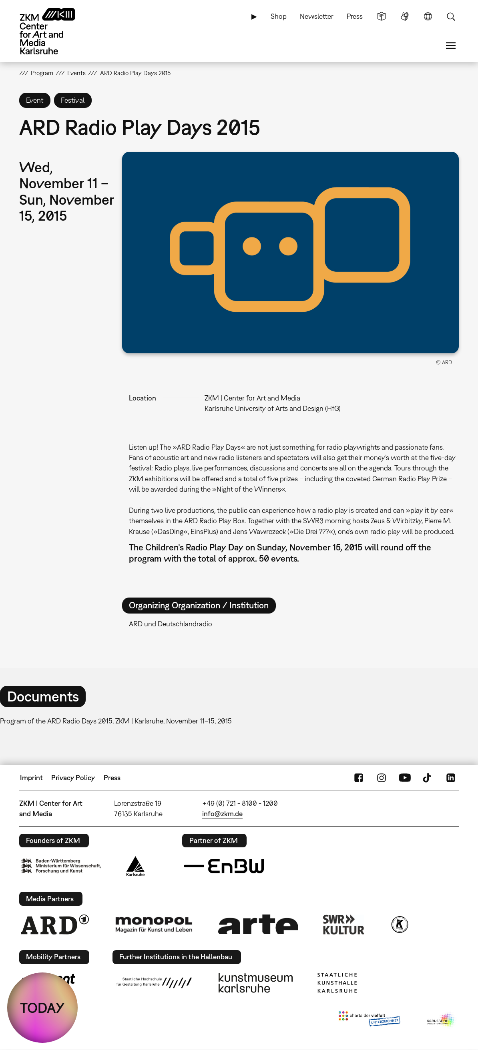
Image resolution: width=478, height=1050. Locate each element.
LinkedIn (451, 778)
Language (428, 16)
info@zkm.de (222, 813)
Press (355, 16)
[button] (290, 252)
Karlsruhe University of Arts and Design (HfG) (273, 408)
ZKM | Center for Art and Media (252, 398)
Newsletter (316, 16)
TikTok (428, 778)
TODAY (42, 1008)
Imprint (31, 777)
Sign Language (405, 16)
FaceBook (359, 778)
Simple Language (382, 16)
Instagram (382, 778)
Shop (279, 16)
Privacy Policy (73, 777)
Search (451, 16)
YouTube (405, 778)
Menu (451, 45)
